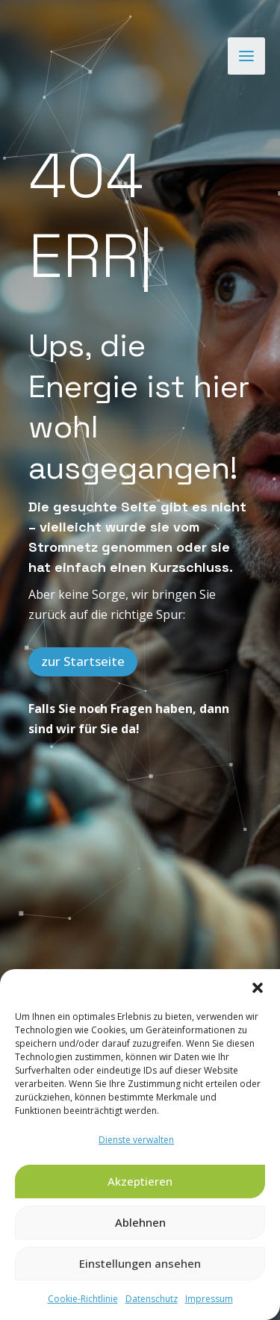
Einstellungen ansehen (140, 1263)
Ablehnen (140, 1222)
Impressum (209, 1298)
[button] (257, 987)
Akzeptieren (140, 1181)
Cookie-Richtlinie (83, 1298)
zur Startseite (83, 581)
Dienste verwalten (136, 1139)
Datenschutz (151, 1298)
